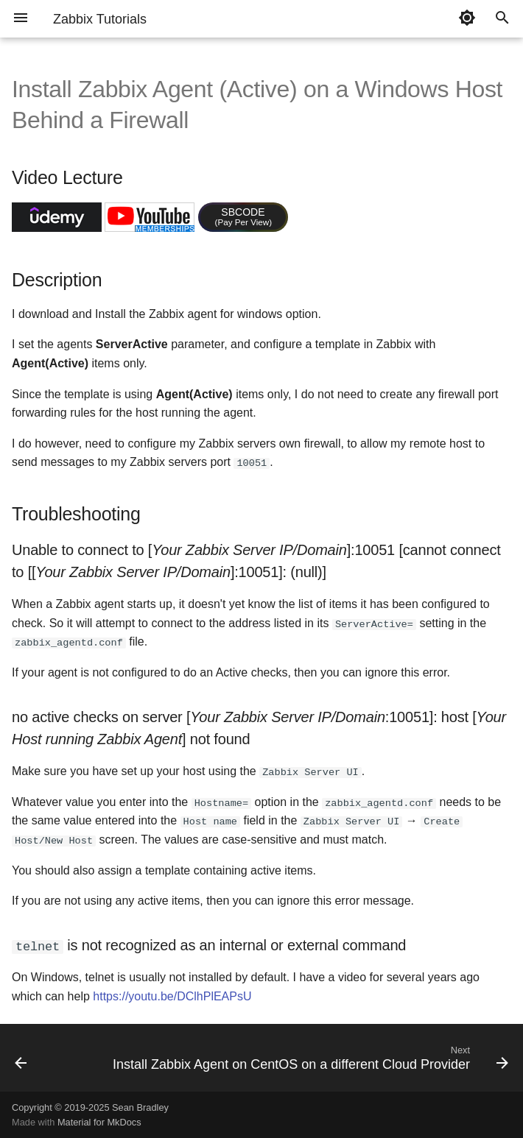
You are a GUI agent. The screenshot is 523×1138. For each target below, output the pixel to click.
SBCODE (244, 216)
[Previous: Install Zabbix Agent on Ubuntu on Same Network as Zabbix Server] (21, 1060)
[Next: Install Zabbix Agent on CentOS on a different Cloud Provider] (308, 1060)
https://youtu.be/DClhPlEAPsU (172, 995)
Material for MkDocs (99, 1121)
